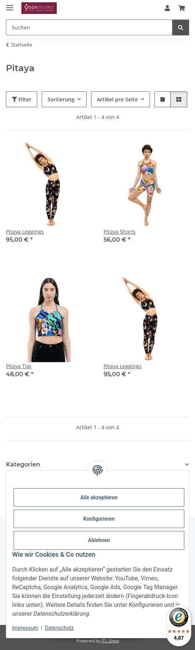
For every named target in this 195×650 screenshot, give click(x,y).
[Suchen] (180, 27)
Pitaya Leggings (25, 231)
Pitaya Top (18, 366)
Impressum (25, 628)
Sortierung (61, 99)
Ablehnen (99, 540)
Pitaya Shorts (120, 231)
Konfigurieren (99, 519)
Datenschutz (59, 628)
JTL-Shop (110, 640)
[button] (167, 8)
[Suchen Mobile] (89, 27)
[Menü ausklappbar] (9, 4)
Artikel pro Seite (117, 99)
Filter (21, 99)
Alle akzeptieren (99, 497)
